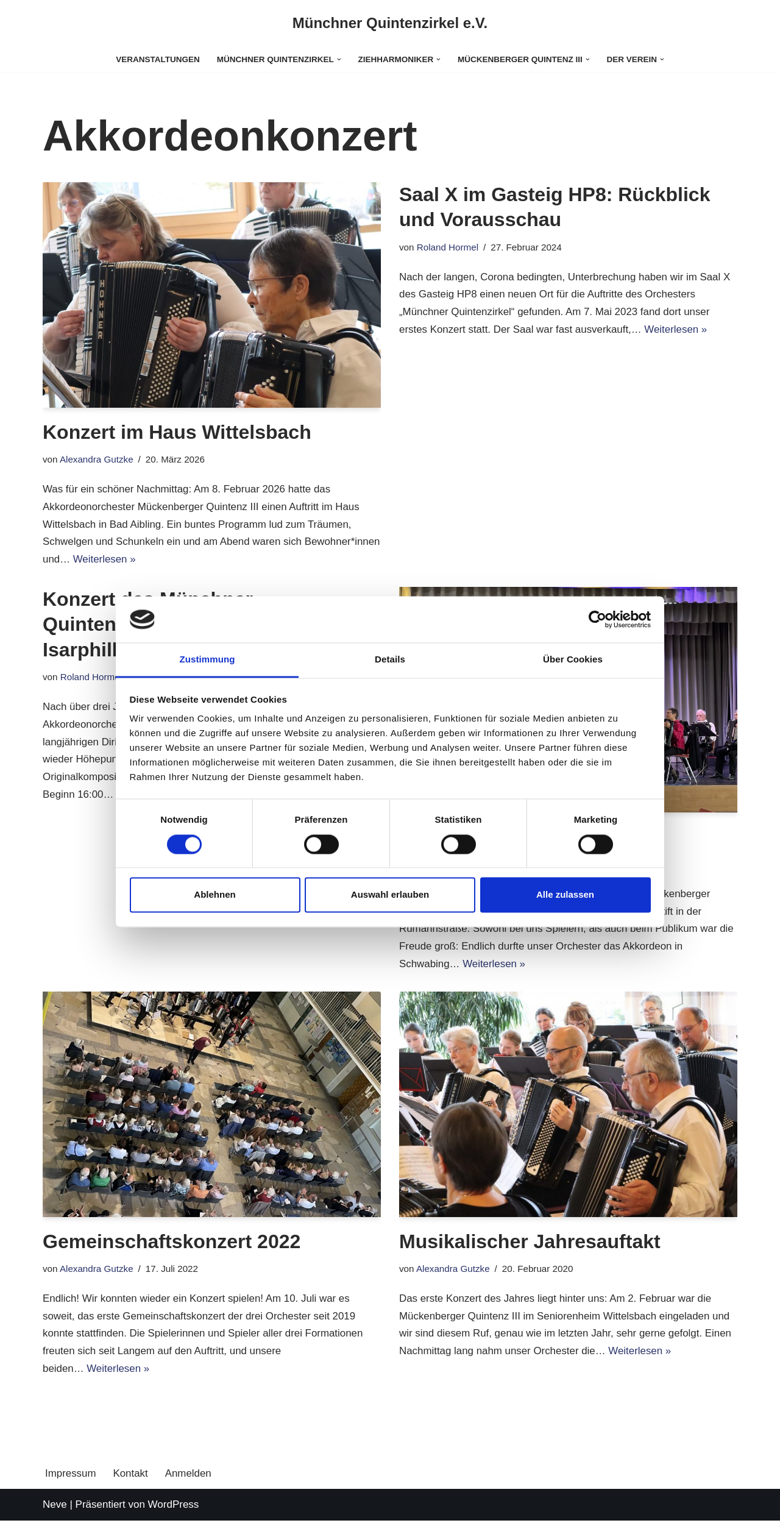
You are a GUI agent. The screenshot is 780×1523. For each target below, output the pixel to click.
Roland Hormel (448, 247)
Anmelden (189, 1475)
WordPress (173, 1506)
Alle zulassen (565, 895)
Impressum (70, 1475)
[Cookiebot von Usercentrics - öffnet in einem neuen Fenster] (597, 619)
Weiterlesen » (184, 560)
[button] (338, 59)
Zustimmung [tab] (207, 660)
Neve (55, 1506)
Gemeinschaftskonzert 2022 (171, 1243)
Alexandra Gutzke (97, 459)
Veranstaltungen (157, 59)
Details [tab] (390, 660)
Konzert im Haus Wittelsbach (177, 432)
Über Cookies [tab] (573, 660)
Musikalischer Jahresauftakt (530, 1243)
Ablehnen (214, 895)
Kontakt (131, 1475)
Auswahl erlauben (390, 895)
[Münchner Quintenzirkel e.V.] (390, 23)
